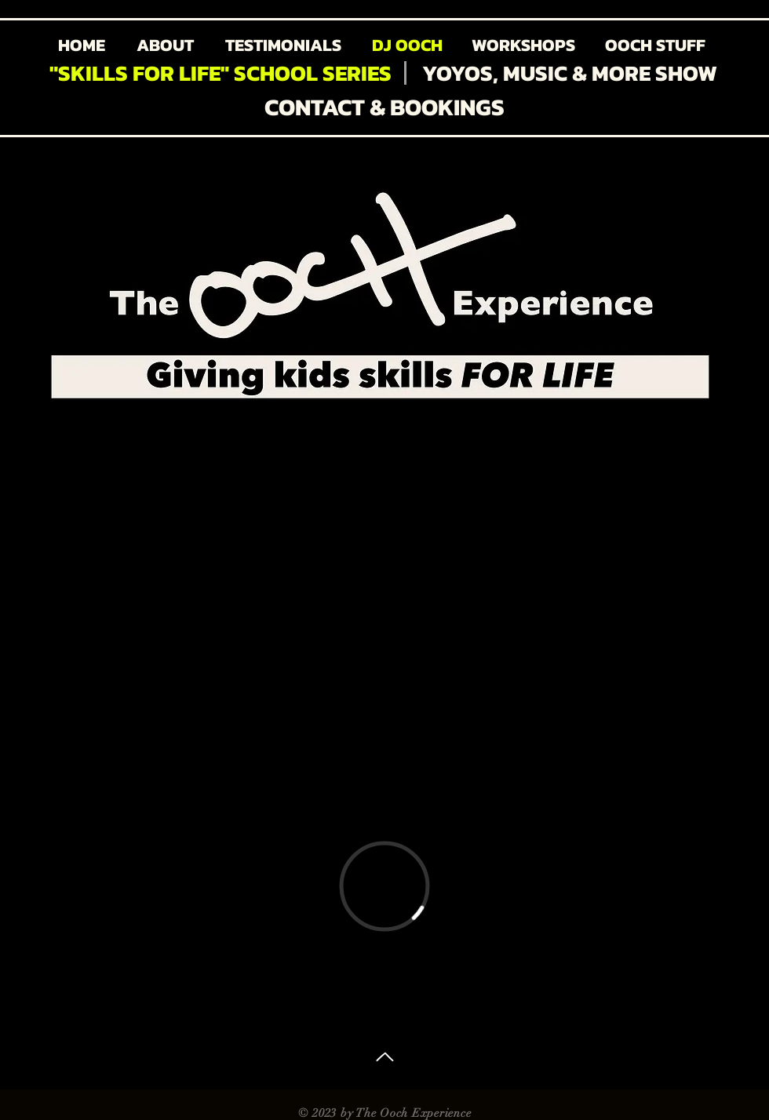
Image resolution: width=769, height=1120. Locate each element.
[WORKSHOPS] (523, 45)
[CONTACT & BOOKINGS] (384, 107)
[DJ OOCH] (407, 45)
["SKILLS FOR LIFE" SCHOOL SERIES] (220, 73)
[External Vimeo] (384, 886)
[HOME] (81, 45)
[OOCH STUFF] (655, 45)
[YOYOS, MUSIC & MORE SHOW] (570, 73)
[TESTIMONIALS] (283, 45)
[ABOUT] (165, 45)
